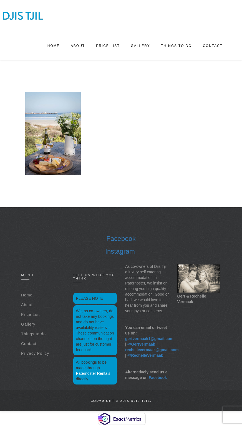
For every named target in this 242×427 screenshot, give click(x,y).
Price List (108, 46)
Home (53, 46)
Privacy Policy (35, 353)
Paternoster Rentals (93, 373)
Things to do (176, 46)
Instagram (120, 251)
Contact (213, 46)
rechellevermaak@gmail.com (152, 350)
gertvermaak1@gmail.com (149, 338)
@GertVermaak (141, 344)
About (78, 46)
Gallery (140, 46)
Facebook (120, 238)
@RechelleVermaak (145, 355)
